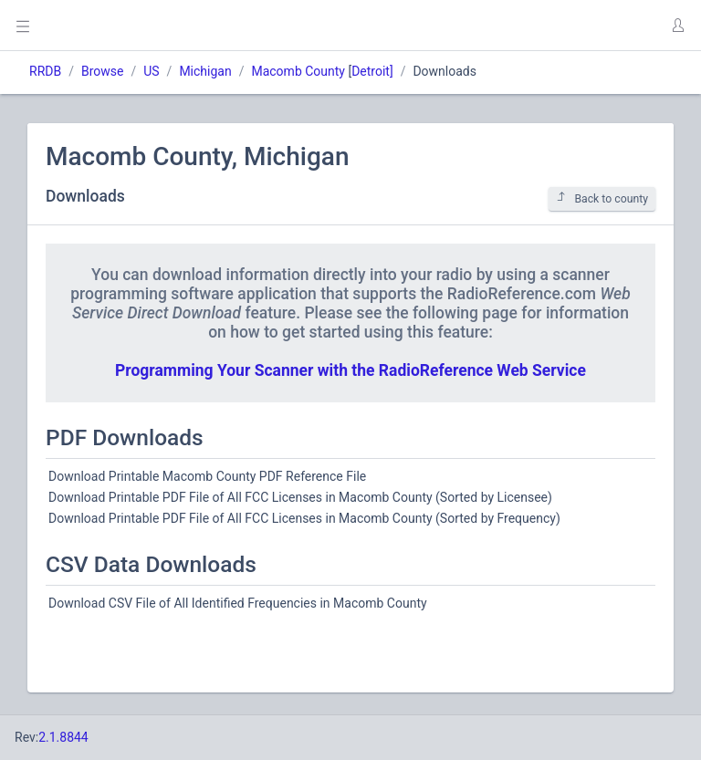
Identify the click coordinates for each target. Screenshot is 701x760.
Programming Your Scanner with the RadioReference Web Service (350, 370)
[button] (677, 25)
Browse (102, 71)
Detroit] (371, 71)
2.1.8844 (63, 737)
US (151, 71)
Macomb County (298, 71)
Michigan (205, 71)
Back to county (602, 198)
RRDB (45, 71)
